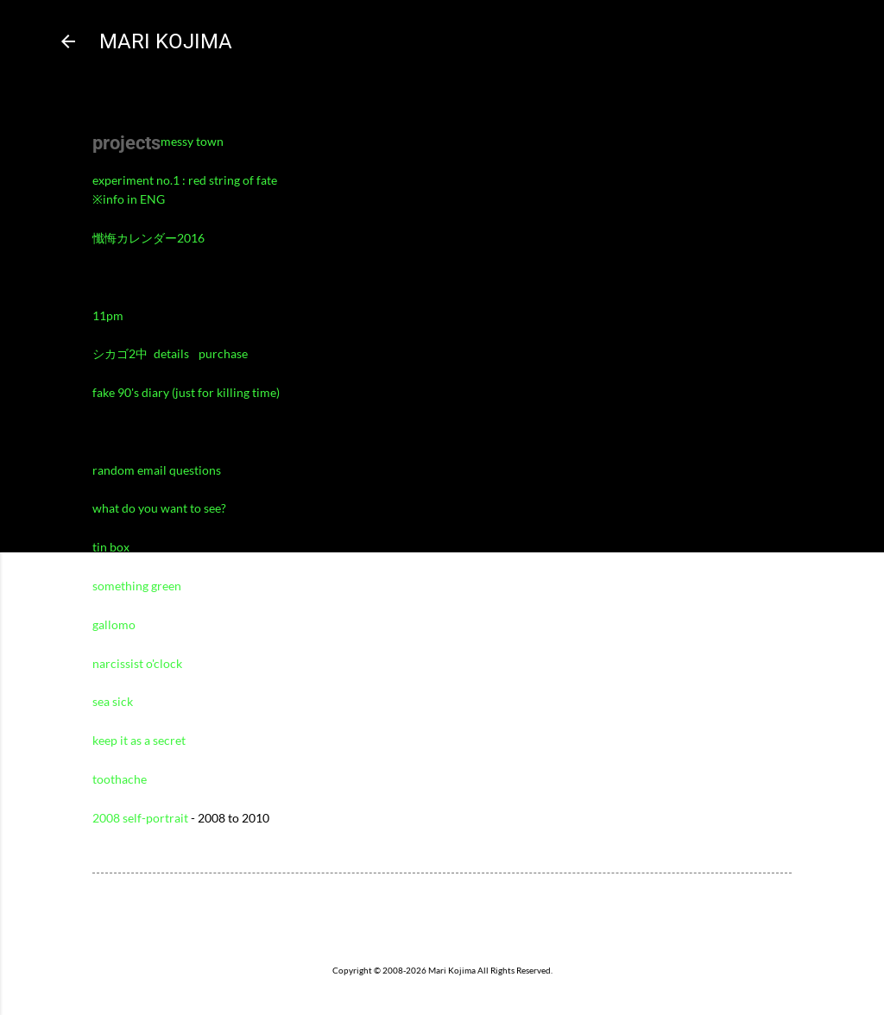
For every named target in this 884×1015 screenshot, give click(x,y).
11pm (107, 315)
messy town (192, 141)
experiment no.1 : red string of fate (184, 180)
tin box (110, 546)
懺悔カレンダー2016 (148, 237)
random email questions (156, 470)
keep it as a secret (139, 740)
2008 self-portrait (140, 817)
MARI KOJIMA (165, 41)
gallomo (114, 624)
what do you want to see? (159, 508)
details (173, 353)
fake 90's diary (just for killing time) (186, 392)
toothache (119, 779)
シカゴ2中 (120, 353)
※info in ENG (128, 199)
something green (136, 585)
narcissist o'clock (137, 663)
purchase (223, 353)
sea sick (112, 701)
